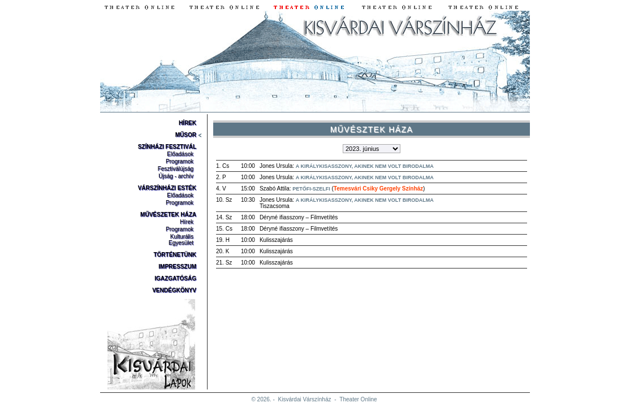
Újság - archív (175, 176)
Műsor (185, 135)
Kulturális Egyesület (181, 239)
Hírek (187, 123)
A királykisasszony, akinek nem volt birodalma (365, 166)
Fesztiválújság (175, 169)
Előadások (180, 154)
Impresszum (177, 266)
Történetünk (174, 255)
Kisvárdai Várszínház (304, 399)
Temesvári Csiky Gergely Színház (378, 188)
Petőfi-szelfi (311, 189)
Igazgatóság (175, 278)
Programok (179, 161)
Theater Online (358, 399)
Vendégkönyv (174, 290)
